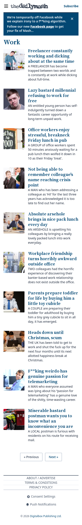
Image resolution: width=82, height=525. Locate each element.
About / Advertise (41, 478)
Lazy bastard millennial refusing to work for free (52, 96)
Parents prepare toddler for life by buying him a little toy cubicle (53, 298)
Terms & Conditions (41, 482)
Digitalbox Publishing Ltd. (45, 516)
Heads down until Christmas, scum (45, 335)
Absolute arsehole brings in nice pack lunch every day (53, 219)
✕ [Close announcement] (72, 18)
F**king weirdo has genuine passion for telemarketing (48, 377)
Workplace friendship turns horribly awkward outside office (52, 259)
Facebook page (42, 26)
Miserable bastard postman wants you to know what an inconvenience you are (50, 418)
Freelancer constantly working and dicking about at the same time (51, 56)
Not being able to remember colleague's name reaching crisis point (50, 177)
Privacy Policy (41, 487)
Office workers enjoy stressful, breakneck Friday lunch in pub (49, 135)
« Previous (31, 457)
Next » (53, 457)
